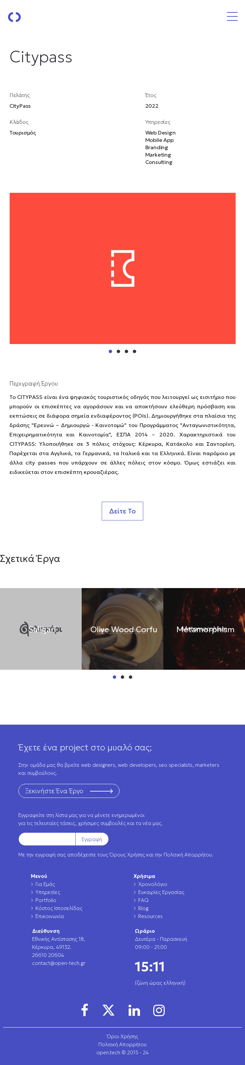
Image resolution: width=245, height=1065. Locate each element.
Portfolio (45, 900)
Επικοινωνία (49, 916)
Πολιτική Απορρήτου (188, 854)
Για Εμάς (45, 884)
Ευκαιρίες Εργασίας (161, 892)
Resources (150, 916)
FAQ (143, 900)
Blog (143, 908)
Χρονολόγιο (152, 884)
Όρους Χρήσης (127, 854)
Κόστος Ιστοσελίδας (58, 908)
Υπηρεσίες (47, 892)
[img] (84, 1010)
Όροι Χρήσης (122, 1036)
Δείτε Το (122, 511)
